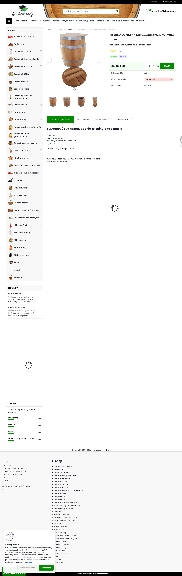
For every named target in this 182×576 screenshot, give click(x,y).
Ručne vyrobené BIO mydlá (23, 217)
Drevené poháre (18, 89)
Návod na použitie (16, 307)
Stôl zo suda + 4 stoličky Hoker (60, 211)
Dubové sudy (17, 119)
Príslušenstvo (17, 195)
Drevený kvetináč (28, 334)
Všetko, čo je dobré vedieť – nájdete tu (128, 21)
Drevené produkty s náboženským (20, 97)
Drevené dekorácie (20, 66)
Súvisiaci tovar (103, 119)
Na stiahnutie (83, 119)
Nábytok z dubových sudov (24, 165)
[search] (116, 11)
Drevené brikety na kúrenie (23, 59)
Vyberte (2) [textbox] (151, 79)
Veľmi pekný (13, 417)
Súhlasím (46, 567)
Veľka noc (16, 277)
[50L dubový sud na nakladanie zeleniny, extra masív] (74, 60)
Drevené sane (17, 104)
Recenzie (25, 21)
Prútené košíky (18, 202)
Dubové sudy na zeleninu (22, 143)
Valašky (14, 270)
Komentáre (125, 119)
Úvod (49, 29)
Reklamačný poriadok (85, 21)
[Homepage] (9, 21)
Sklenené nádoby (19, 232)
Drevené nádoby (18, 81)
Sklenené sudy (18, 240)
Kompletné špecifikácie (60, 119)
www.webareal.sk (100, 574)
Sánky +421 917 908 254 (14, 573)
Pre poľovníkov (18, 187)
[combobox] (159, 79)
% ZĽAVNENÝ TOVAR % (21, 36)
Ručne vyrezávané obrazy (23, 210)
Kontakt (100, 21)
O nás (16, 21)
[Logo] (22, 11)
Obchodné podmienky (40, 21)
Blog (107, 21)
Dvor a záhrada (18, 150)
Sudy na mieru (14, 294)
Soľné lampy (17, 247)
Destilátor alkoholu (20, 51)
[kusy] (148, 66)
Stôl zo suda (26, 379)
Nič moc (11, 431)
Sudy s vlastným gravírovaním (18, 135)
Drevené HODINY (18, 74)
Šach (13, 262)
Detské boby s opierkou (124, 210)
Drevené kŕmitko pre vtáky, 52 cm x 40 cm (30, 359)
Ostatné (15, 180)
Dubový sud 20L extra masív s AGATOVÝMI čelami (94, 212)
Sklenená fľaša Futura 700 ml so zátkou (159, 211)
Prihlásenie (154, 2)
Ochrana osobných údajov (63, 21)
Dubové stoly (17, 112)
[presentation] (49, 60)
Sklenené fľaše (18, 225)
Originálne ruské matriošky (23, 173)
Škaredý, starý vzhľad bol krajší (21, 438)
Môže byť (11, 424)
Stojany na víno (18, 255)
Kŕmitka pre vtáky (19, 158)
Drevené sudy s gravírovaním (24, 127)
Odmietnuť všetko (27, 568)
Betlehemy (16, 44)
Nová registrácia (169, 2)
